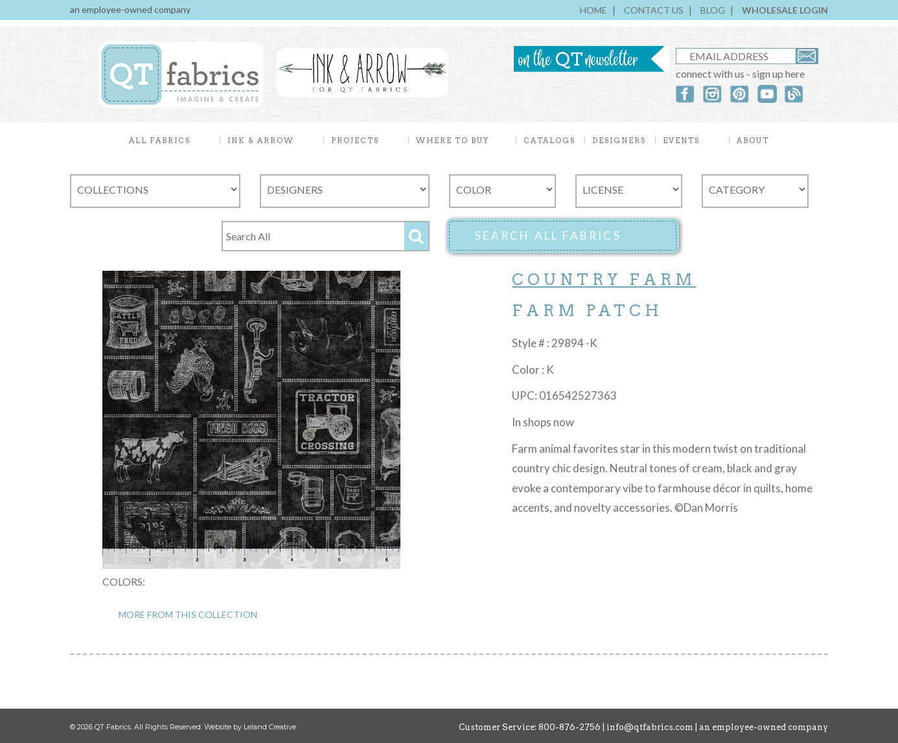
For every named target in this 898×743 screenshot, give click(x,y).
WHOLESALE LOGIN (785, 10)
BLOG (712, 10)
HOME (593, 10)
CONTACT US (654, 10)
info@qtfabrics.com (649, 727)
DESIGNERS (619, 140)
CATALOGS (549, 140)
